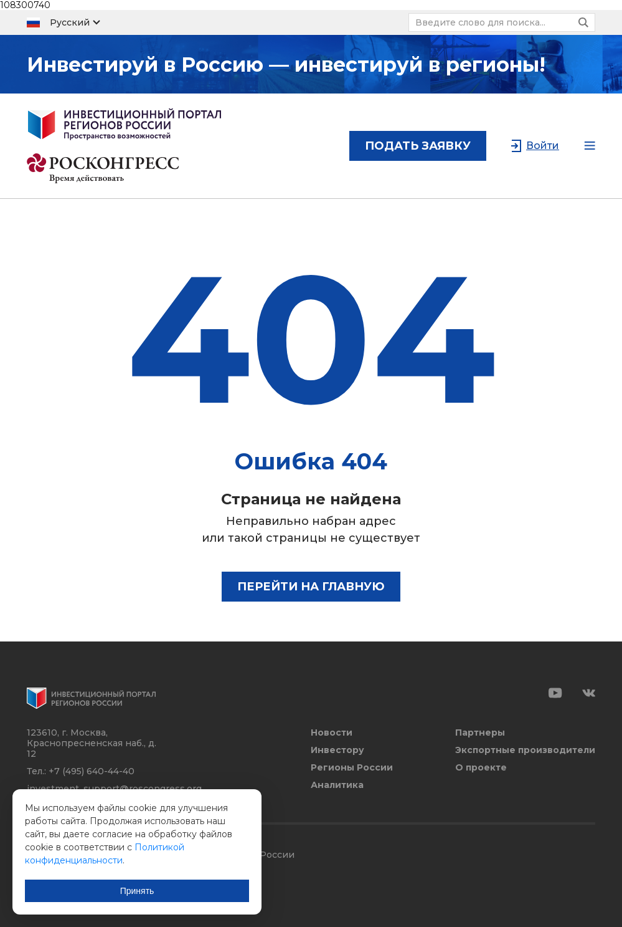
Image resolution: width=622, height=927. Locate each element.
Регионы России (352, 767)
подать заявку (418, 146)
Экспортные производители (525, 750)
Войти (542, 145)
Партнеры (480, 733)
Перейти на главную (311, 586)
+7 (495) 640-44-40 (91, 771)
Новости (331, 733)
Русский (70, 22)
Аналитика (337, 785)
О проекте (481, 767)
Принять (137, 891)
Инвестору (337, 750)
